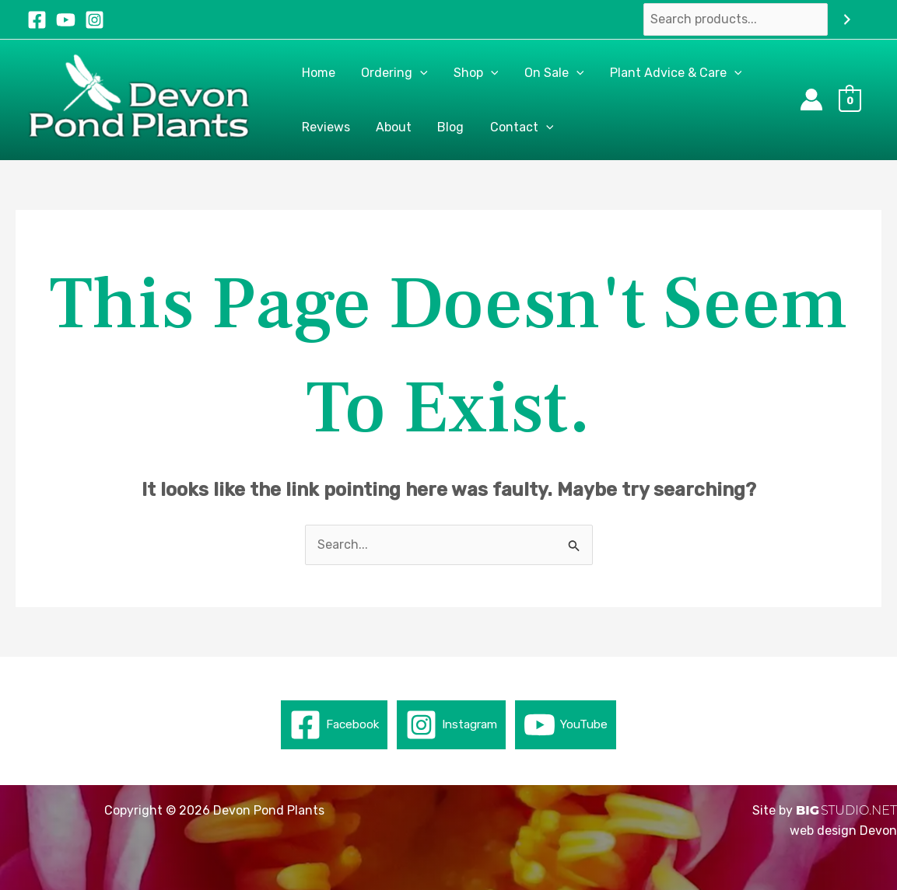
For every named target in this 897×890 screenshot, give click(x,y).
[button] (418, 73)
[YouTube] (65, 20)
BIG (807, 810)
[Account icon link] (811, 99)
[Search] (847, 20)
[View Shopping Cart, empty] (854, 99)
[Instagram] (94, 20)
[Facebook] (37, 20)
